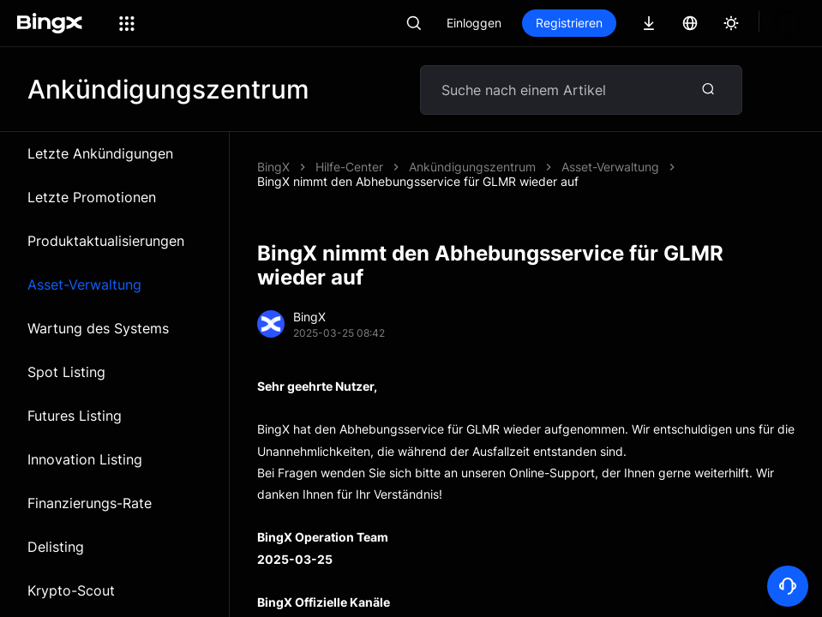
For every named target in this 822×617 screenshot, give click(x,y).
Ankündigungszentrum (472, 166)
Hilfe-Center (349, 166)
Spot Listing (66, 371)
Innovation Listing (84, 459)
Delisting (55, 546)
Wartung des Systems (98, 328)
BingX (273, 166)
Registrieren (569, 22)
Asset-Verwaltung (84, 284)
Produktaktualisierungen (105, 240)
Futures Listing (74, 415)
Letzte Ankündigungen (100, 153)
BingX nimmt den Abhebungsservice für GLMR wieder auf (418, 181)
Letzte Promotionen (91, 197)
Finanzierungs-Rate (89, 503)
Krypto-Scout (71, 590)
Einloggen (474, 22)
